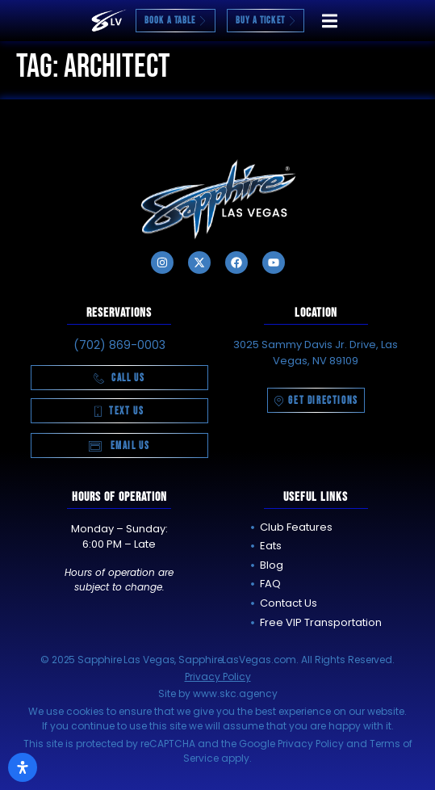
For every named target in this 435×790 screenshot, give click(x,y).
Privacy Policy (218, 676)
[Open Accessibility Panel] (22, 767)
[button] (330, 20)
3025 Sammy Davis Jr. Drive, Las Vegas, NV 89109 (315, 352)
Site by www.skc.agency (218, 693)
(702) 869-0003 (119, 345)
